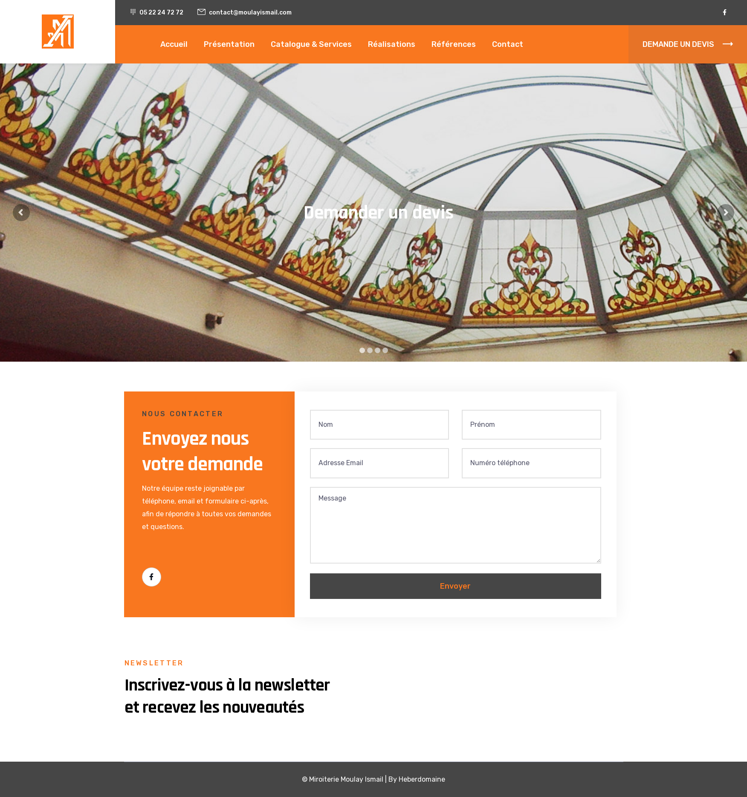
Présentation (229, 44)
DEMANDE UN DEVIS (688, 44)
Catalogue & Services (311, 44)
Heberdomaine (422, 779)
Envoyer (455, 586)
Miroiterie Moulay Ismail (346, 779)
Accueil (174, 44)
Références (453, 44)
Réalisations (391, 44)
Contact (507, 44)
